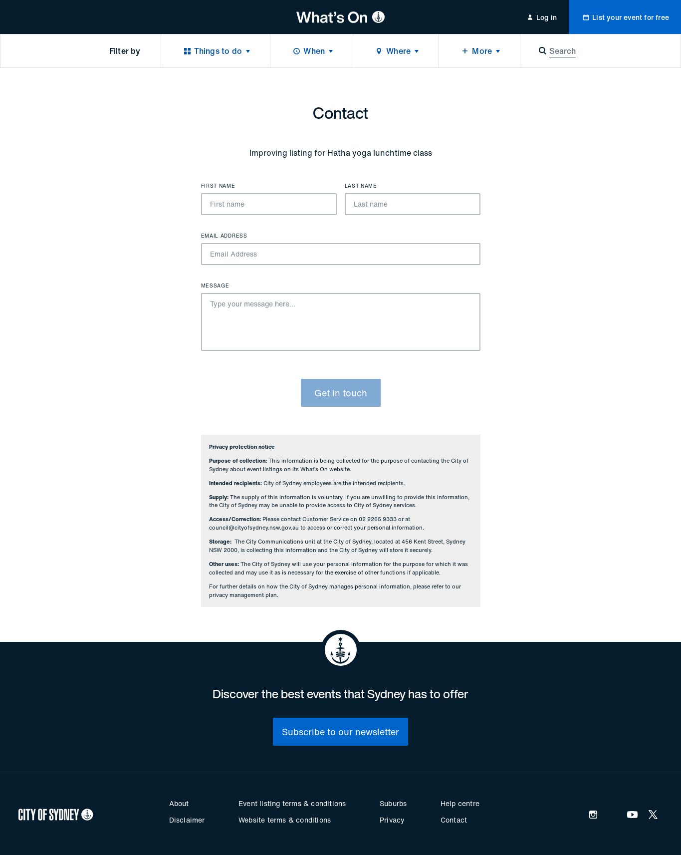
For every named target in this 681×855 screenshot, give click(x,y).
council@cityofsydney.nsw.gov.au (254, 528)
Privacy (392, 820)
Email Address (224, 236)
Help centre (460, 803)
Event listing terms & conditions (292, 803)
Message (215, 286)
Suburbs (393, 803)
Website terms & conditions (284, 820)
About (179, 803)
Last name (361, 186)
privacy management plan (243, 595)
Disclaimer (187, 820)
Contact (454, 820)
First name (218, 186)
